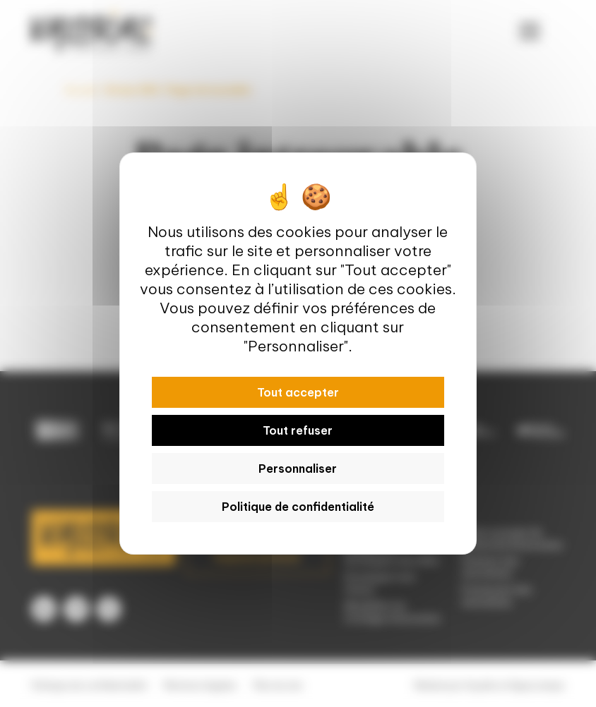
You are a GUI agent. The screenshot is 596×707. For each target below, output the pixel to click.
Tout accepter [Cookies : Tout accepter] (298, 392)
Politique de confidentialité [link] (298, 507)
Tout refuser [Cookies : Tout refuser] (298, 430)
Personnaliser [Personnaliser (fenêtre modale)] (297, 468)
